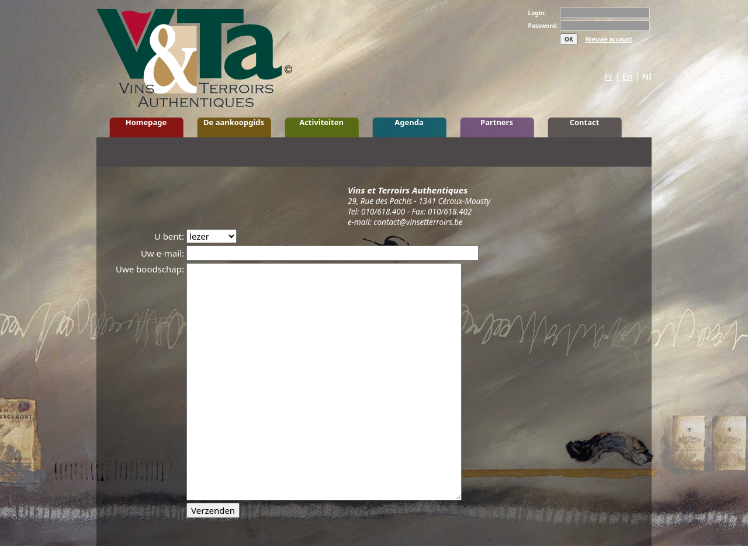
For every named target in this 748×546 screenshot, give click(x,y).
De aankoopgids (233, 122)
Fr (609, 76)
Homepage (146, 122)
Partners (496, 122)
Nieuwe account (609, 39)
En (627, 76)
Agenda (408, 122)
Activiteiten (321, 122)
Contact (585, 122)
